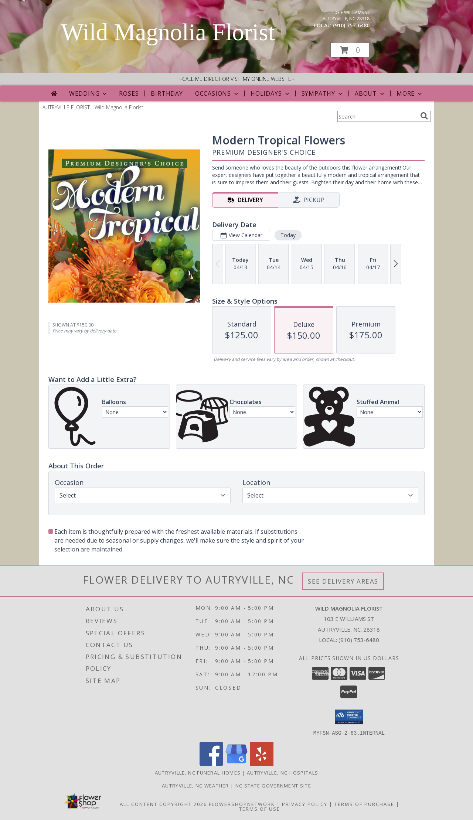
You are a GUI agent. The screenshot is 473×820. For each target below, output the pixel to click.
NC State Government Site (273, 785)
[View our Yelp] (261, 763)
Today (288, 235)
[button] (350, 50)
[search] (424, 116)
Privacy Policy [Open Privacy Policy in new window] (304, 803)
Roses (129, 93)
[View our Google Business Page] (236, 763)
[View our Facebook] (211, 763)
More (410, 93)
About (370, 93)
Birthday (167, 93)
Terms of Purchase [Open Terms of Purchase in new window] (364, 803)
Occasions (217, 93)
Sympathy (323, 93)
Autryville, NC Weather (195, 785)
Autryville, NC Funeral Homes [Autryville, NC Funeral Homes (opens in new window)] (198, 772)
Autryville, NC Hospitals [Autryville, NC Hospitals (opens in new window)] (282, 772)
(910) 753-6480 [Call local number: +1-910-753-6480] (351, 25)
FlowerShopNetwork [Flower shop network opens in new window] (242, 803)
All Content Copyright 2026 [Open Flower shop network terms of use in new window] (163, 803)
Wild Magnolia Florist (168, 32)
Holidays (270, 93)
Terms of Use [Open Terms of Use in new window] (259, 808)
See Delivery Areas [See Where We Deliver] (343, 581)
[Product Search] (377, 116)
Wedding (89, 93)
